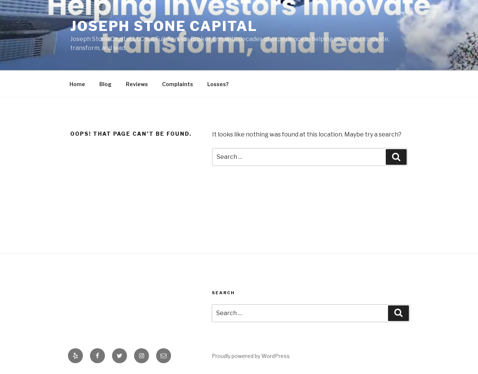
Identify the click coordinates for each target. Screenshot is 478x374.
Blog (105, 84)
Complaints (177, 84)
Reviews (137, 84)
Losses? (218, 84)
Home (77, 84)
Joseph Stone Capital (164, 26)
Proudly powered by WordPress (251, 356)
